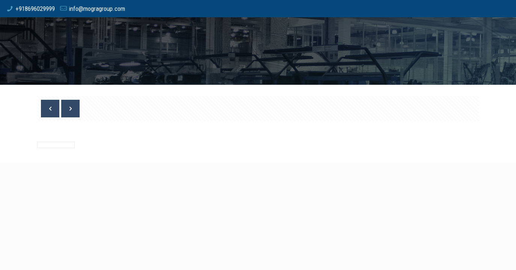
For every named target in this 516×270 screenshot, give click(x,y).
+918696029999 (35, 8)
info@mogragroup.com (97, 8)
